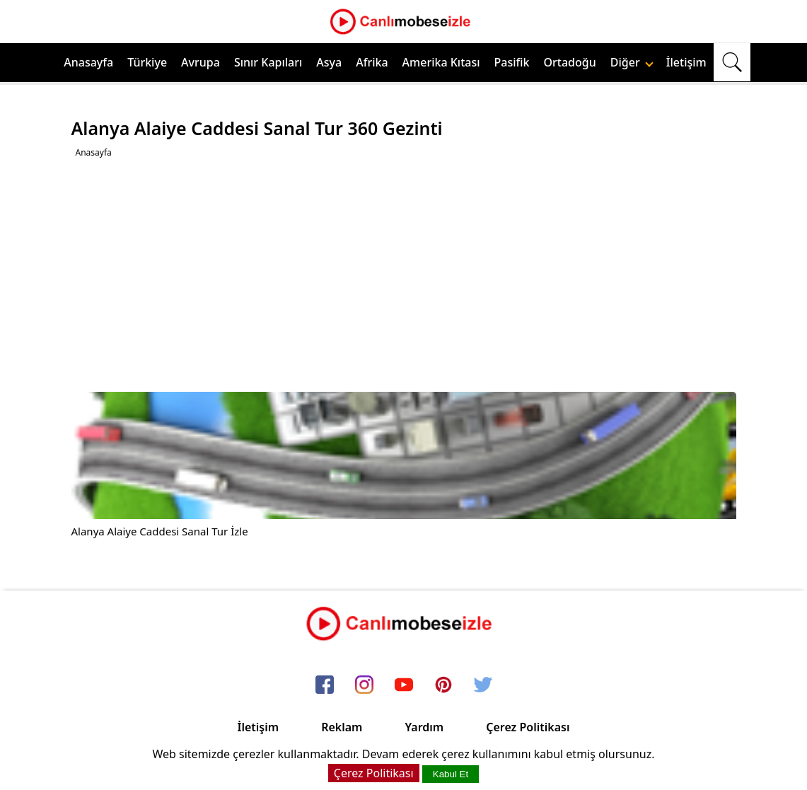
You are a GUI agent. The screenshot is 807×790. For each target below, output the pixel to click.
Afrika (372, 62)
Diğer (632, 62)
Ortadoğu (570, 62)
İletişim (686, 62)
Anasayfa (88, 62)
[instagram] (364, 685)
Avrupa (200, 62)
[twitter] (483, 685)
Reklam (341, 727)
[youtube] (404, 685)
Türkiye (147, 62)
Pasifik (512, 62)
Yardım (424, 727)
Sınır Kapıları (268, 62)
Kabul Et (450, 774)
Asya (329, 62)
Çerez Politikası (527, 727)
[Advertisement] (405, 275)
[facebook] (324, 685)
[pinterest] (443, 685)
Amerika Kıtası (441, 62)
